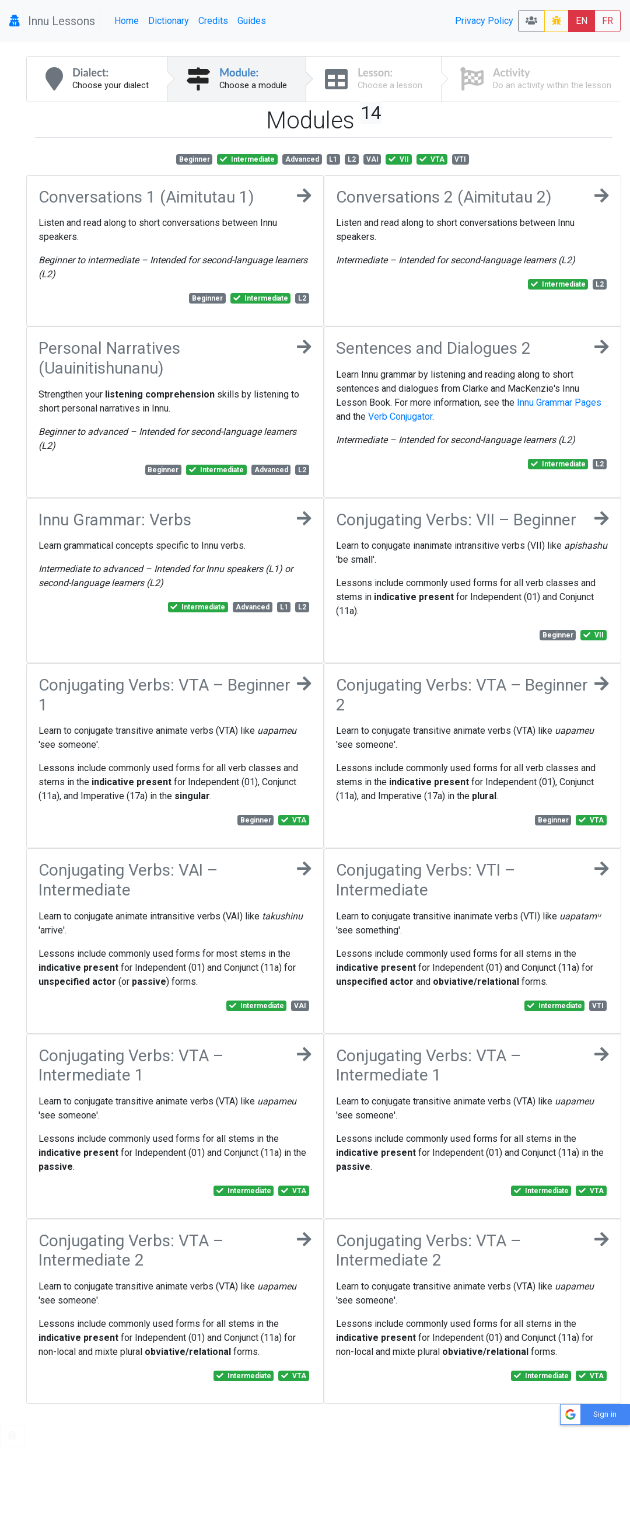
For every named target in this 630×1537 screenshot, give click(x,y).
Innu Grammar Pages (559, 402)
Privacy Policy (484, 20)
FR (607, 20)
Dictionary (168, 20)
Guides (251, 20)
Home (126, 20)
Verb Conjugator (400, 416)
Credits (213, 20)
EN (581, 20)
